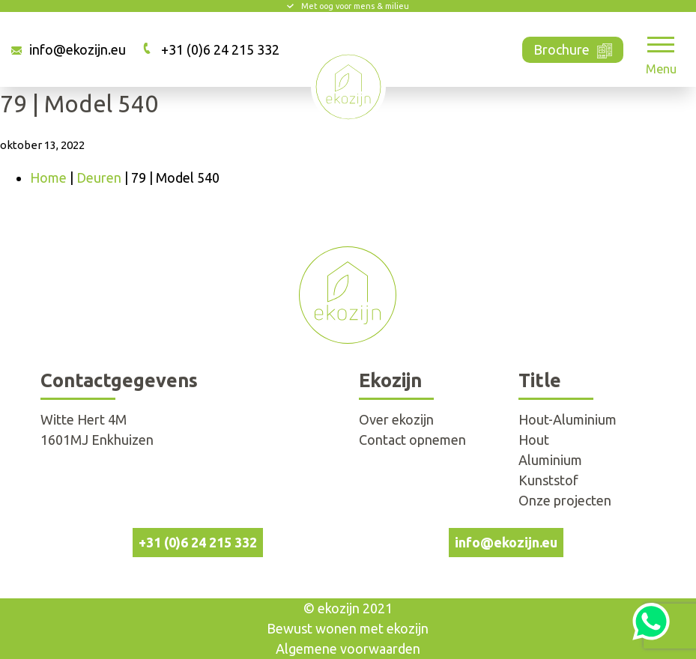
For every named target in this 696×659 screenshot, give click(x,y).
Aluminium (550, 459)
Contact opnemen (412, 439)
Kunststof (548, 480)
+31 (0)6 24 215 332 (220, 49)
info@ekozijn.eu (77, 49)
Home (48, 177)
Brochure (572, 48)
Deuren (98, 177)
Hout (533, 439)
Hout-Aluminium (567, 419)
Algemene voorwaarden (348, 648)
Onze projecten (564, 500)
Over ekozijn (396, 419)
